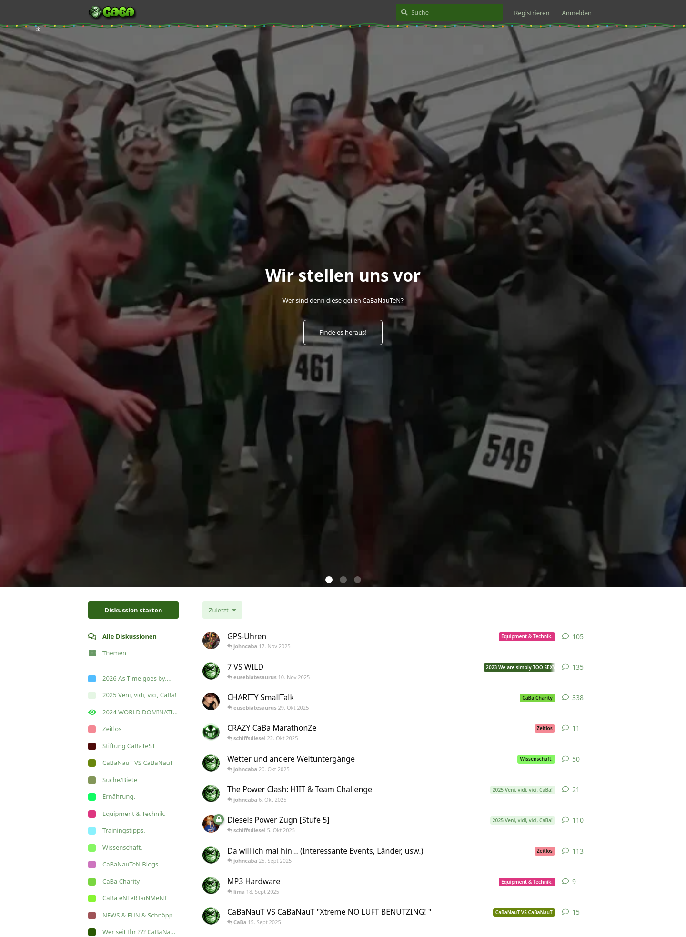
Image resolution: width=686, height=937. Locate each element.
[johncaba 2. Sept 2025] (211, 793)
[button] (329, 579)
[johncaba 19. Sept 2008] (211, 885)
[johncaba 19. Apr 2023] (211, 671)
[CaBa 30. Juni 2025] (211, 732)
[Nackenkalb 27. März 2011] (211, 640)
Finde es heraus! (342, 332)
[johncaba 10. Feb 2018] (211, 855)
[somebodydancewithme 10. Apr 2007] (211, 701)
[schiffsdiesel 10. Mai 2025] (211, 824)
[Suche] (449, 12)
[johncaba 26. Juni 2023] (211, 763)
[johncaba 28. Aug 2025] (211, 916)
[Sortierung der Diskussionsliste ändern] (222, 610)
